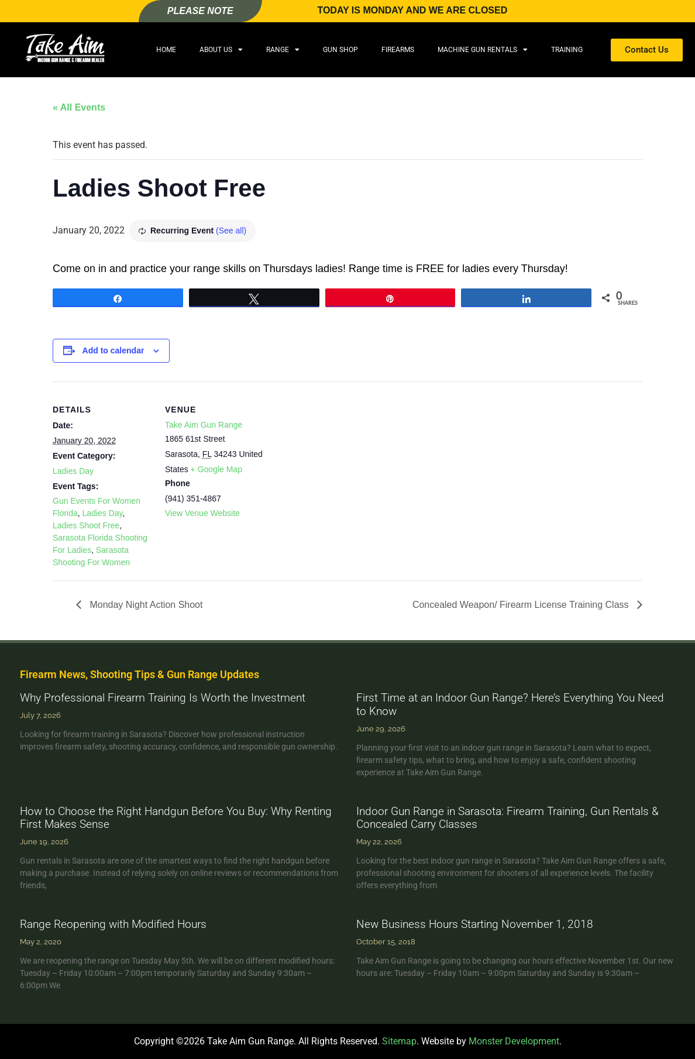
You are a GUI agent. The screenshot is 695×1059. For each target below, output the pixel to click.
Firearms (397, 50)
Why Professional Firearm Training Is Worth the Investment (162, 697)
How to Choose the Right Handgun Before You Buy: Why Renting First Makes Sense (176, 817)
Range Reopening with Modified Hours (113, 924)
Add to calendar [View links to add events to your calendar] (113, 350)
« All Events (79, 107)
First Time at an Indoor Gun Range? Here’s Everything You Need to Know (510, 704)
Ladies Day (73, 471)
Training (567, 50)
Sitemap (399, 1041)
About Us (221, 49)
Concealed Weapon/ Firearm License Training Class (521, 605)
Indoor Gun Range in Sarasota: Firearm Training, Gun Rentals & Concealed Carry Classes (507, 817)
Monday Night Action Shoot (144, 605)
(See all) (231, 230)
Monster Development (514, 1041)
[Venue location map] (339, 462)
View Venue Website (202, 513)
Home (166, 50)
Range (283, 49)
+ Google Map (216, 469)
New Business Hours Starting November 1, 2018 (474, 924)
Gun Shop (340, 50)
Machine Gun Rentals (483, 49)
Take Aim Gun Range (203, 424)
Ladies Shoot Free (86, 525)
